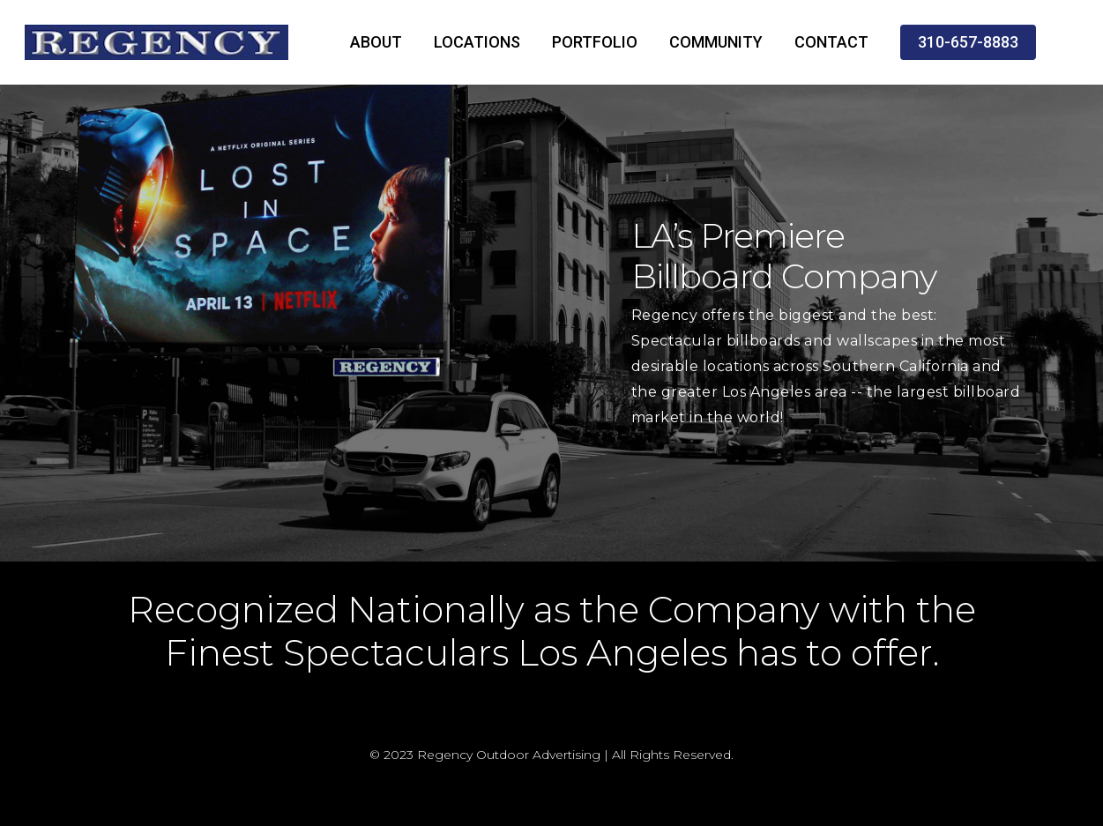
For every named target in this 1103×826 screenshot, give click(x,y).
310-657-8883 (968, 42)
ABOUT (376, 42)
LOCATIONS (477, 42)
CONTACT (831, 42)
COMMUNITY (716, 42)
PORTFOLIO (594, 42)
